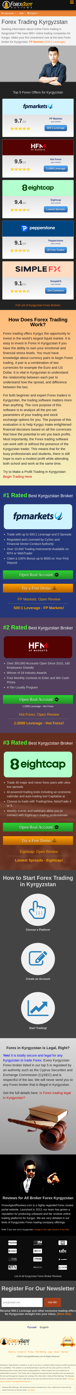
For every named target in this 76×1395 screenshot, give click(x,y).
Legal (50, 1352)
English (33, 13)
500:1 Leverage (52, 127)
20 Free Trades (55, 252)
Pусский (31, 1327)
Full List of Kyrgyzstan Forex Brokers (38, 305)
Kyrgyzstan (9, 13)
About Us (12, 1352)
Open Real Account (38, 575)
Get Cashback (57, 290)
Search (57, 1352)
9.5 (18, 164)
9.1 (18, 245)
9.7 (17, 121)
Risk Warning (40, 1352)
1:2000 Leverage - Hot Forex (40, 706)
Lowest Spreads (55, 211)
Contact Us (21, 1352)
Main (21, 13)
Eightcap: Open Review (39, 854)
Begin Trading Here (16, 471)
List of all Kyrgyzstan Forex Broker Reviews (38, 1276)
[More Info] (64, 1314)
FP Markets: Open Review (39, 602)
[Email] (22, 1302)
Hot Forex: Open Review (39, 717)
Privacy (31, 1352)
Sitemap (64, 1352)
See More (31, 1390)
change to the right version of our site (52, 1228)
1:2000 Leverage (55, 171)
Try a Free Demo (38, 587)
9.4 (18, 204)
